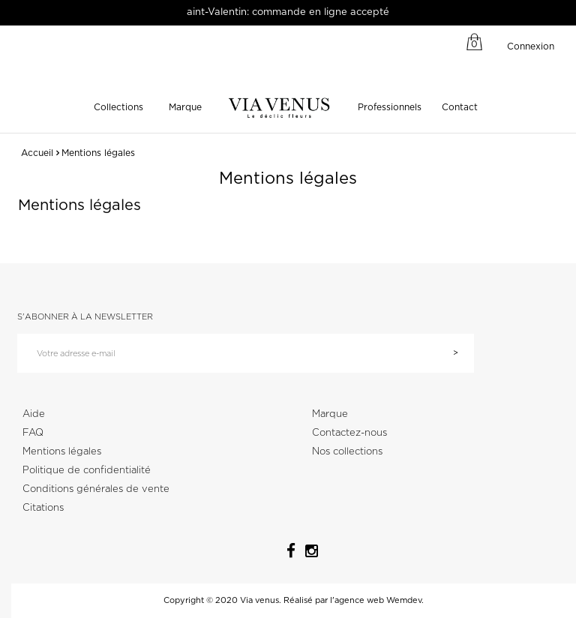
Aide (33, 414)
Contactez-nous (349, 433)
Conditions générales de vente (96, 489)
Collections (118, 107)
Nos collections (347, 452)
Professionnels (390, 107)
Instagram (307, 549)
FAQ (33, 433)
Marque (185, 107)
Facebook (285, 548)
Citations (43, 508)
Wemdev (404, 600)
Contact (460, 107)
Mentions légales (61, 452)
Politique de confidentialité (86, 471)
